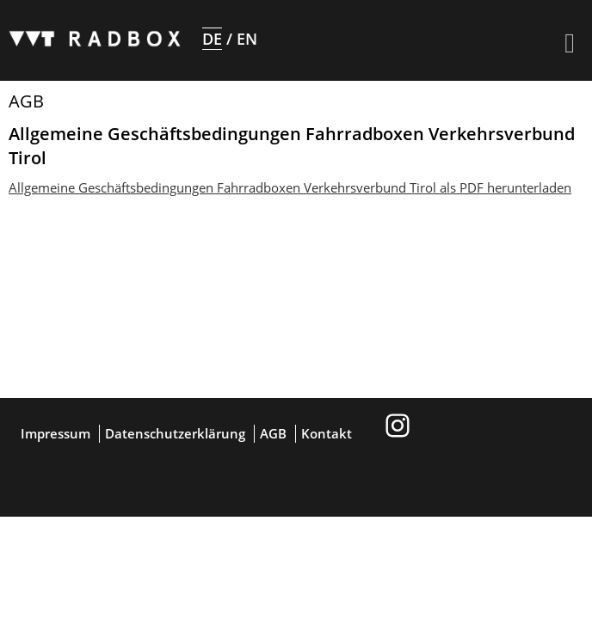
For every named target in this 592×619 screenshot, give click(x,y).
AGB (273, 433)
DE (212, 38)
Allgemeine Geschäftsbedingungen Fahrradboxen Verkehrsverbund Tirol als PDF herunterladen (290, 187)
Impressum (55, 433)
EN (247, 38)
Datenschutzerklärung (175, 433)
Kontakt (326, 433)
